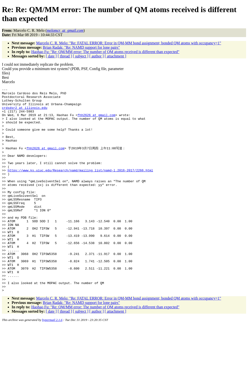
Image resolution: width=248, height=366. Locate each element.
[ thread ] (65, 56)
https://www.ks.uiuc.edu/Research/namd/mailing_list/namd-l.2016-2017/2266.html (80, 186)
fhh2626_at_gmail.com (96, 121)
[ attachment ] (115, 56)
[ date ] (51, 56)
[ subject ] (80, 56)
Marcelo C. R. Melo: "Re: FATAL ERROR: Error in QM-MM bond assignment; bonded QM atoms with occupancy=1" (128, 43)
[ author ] (96, 56)
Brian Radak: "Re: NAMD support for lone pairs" (81, 47)
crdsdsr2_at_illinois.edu (24, 112)
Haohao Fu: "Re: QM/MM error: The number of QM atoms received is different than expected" (105, 52)
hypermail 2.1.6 (52, 360)
